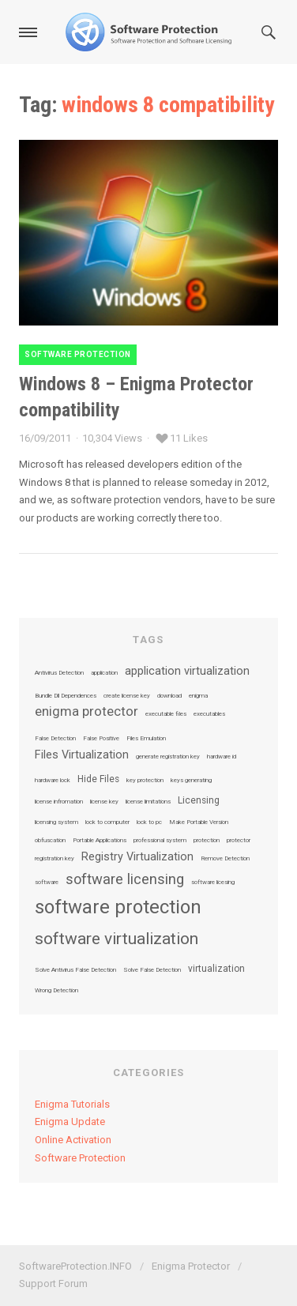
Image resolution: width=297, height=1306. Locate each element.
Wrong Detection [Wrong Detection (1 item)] (56, 991)
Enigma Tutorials (72, 1104)
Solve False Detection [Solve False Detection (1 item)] (152, 970)
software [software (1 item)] (46, 882)
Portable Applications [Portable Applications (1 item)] (99, 840)
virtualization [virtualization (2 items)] (216, 969)
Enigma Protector (191, 1266)
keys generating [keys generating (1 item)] (191, 780)
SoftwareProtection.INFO (75, 1266)
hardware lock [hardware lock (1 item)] (52, 780)
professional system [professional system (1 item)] (159, 840)
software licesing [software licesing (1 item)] (213, 882)
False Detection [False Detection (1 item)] (55, 739)
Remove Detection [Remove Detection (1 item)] (225, 859)
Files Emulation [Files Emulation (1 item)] (146, 739)
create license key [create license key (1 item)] (126, 696)
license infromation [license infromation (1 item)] (59, 802)
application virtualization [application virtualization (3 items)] (187, 671)
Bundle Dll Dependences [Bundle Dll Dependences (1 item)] (65, 696)
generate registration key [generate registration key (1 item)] (168, 757)
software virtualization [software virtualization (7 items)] (116, 939)
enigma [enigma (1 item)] (198, 696)
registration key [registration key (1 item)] (54, 859)
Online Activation (73, 1140)
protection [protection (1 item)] (207, 840)
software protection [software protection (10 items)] (118, 907)
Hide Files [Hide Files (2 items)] (98, 780)
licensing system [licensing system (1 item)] (56, 822)
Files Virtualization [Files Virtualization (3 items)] (82, 755)
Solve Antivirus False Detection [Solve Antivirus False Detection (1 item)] (75, 970)
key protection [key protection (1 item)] (145, 780)
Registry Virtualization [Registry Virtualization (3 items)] (137, 857)
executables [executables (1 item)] (209, 714)
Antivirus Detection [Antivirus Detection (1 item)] (59, 673)
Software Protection (77, 354)
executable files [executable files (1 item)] (165, 714)
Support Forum (53, 1283)
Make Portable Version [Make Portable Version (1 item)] (198, 822)
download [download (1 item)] (169, 696)
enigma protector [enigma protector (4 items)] (86, 712)
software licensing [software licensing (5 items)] (125, 879)
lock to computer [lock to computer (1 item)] (107, 822)
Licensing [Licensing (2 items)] (199, 801)
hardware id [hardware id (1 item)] (221, 757)
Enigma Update (70, 1121)
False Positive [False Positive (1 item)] (101, 739)
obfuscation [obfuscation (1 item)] (50, 840)
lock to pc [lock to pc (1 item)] (149, 822)
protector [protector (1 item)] (238, 840)
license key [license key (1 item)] (104, 802)
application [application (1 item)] (104, 673)
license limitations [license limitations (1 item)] (148, 802)
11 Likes (189, 438)
